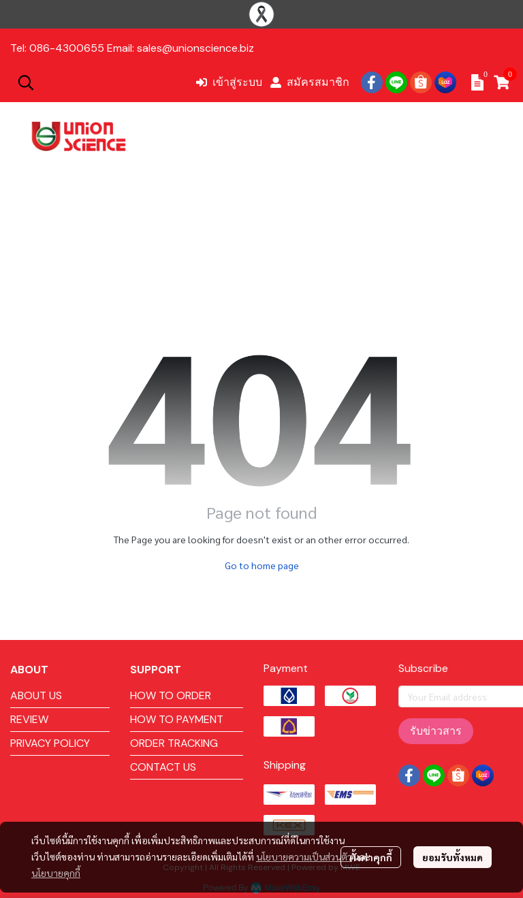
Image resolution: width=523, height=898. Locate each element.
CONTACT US (163, 767)
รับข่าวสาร (436, 730)
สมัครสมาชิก (309, 82)
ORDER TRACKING (174, 743)
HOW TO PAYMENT (176, 719)
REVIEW (29, 719)
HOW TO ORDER (170, 695)
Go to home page (262, 565)
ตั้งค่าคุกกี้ (370, 857)
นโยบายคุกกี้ (55, 873)
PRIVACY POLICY (50, 743)
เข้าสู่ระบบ (229, 82)
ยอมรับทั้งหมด (452, 857)
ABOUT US (36, 695)
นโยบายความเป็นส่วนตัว (304, 856)
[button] (99, 82)
